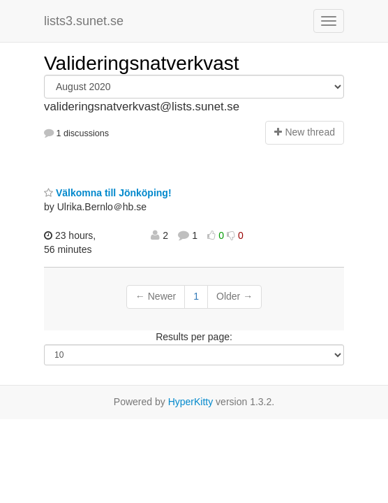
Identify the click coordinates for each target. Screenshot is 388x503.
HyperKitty (191, 401)
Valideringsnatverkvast (141, 63)
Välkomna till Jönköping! (108, 192)
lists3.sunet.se (84, 21)
